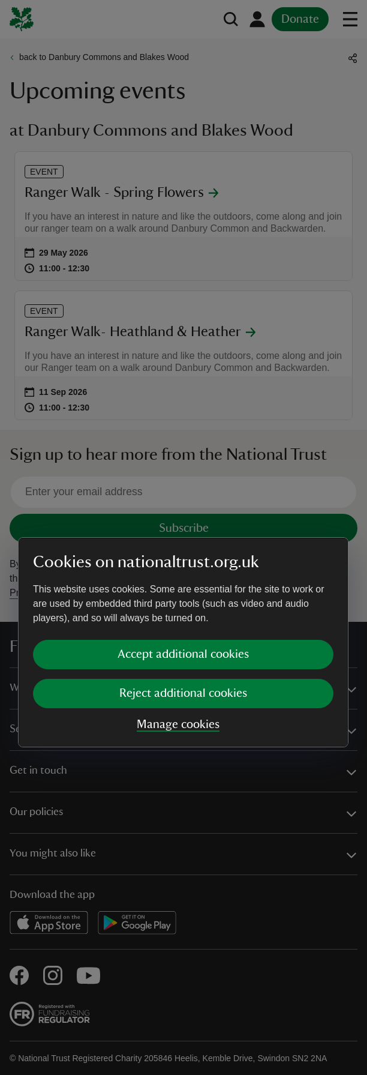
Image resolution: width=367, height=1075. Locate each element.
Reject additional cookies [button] (183, 588)
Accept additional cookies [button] (183, 549)
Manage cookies (178, 619)
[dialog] (183, 537)
